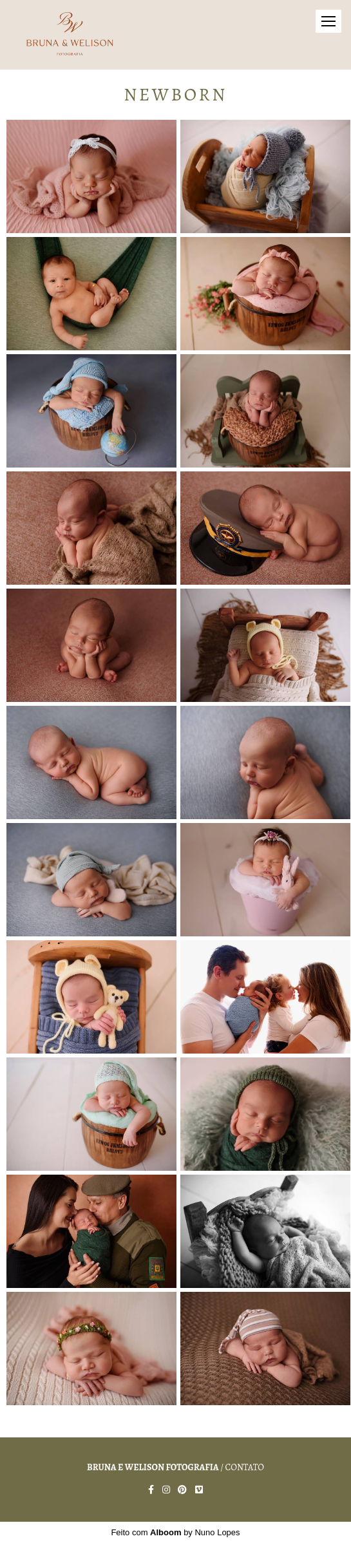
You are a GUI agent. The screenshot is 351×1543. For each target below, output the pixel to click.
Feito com (175, 1532)
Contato (244, 1467)
